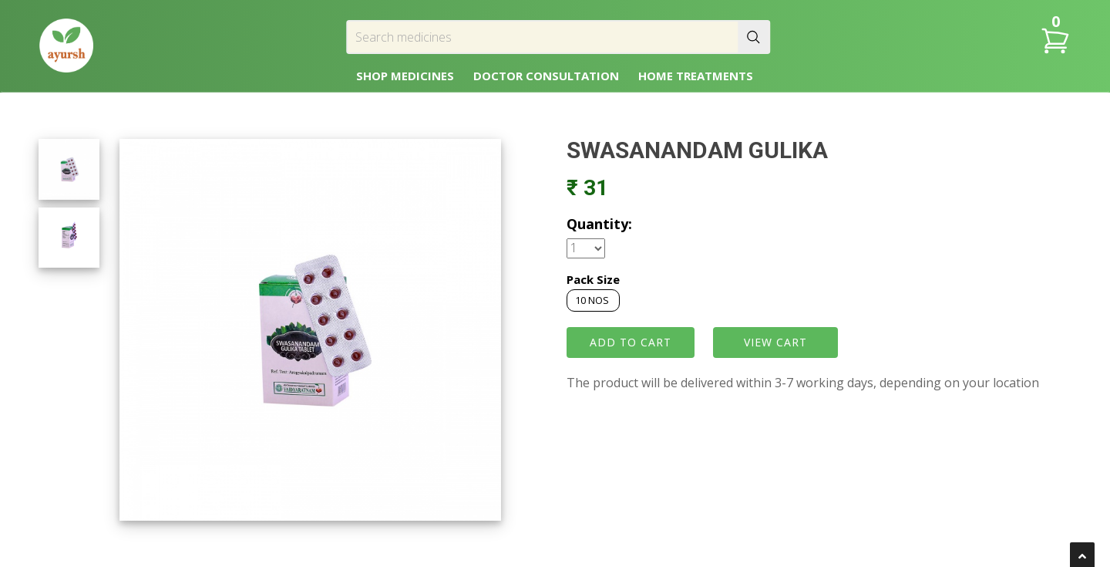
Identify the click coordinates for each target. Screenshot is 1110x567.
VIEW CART (775, 342)
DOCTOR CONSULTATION (546, 75)
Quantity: (599, 223)
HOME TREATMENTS (695, 75)
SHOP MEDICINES (405, 75)
